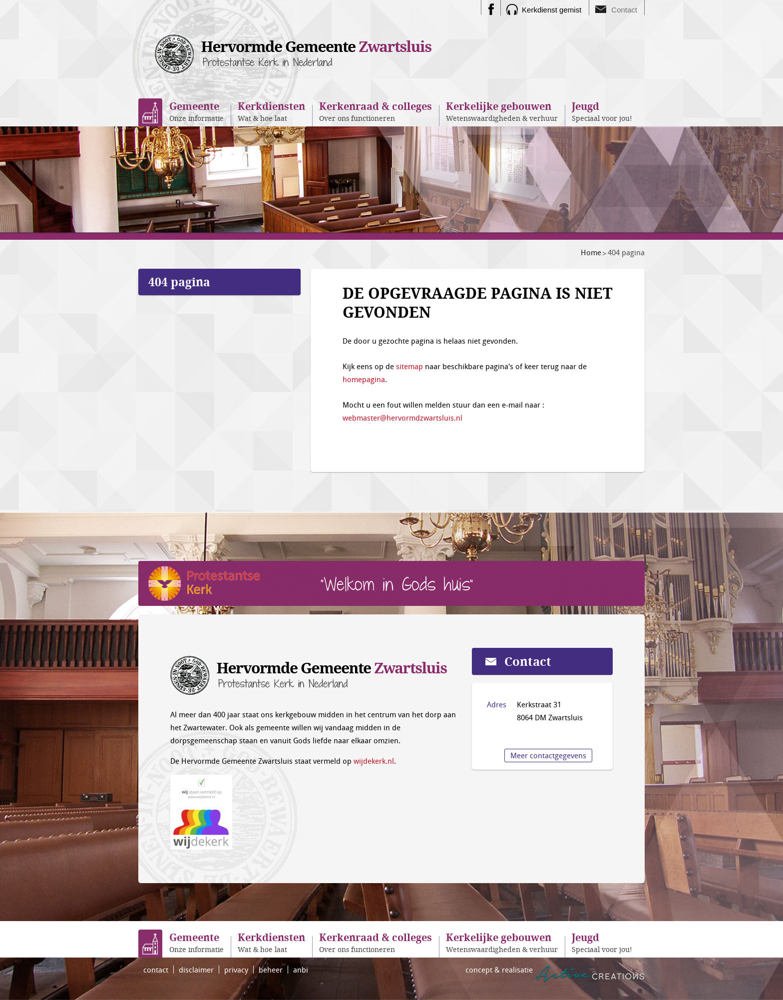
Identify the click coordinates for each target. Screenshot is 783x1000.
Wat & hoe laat (271, 111)
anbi (300, 970)
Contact (624, 9)
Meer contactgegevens (548, 755)
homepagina (364, 379)
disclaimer (196, 970)
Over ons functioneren (375, 111)
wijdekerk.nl (374, 761)
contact (155, 970)
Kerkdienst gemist (551, 9)
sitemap (409, 366)
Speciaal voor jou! (602, 111)
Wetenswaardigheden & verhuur (502, 111)
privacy (236, 970)
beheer (271, 970)
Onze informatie (196, 111)
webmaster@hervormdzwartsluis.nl (402, 418)
